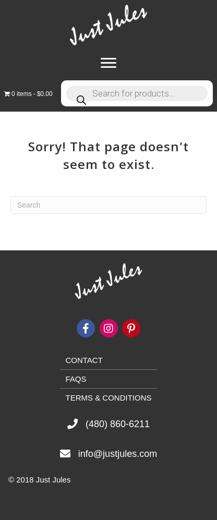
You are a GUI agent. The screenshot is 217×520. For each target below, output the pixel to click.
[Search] (108, 205)
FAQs (75, 378)
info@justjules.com (117, 454)
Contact (83, 360)
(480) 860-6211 (118, 424)
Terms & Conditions (108, 397)
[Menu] (108, 63)
